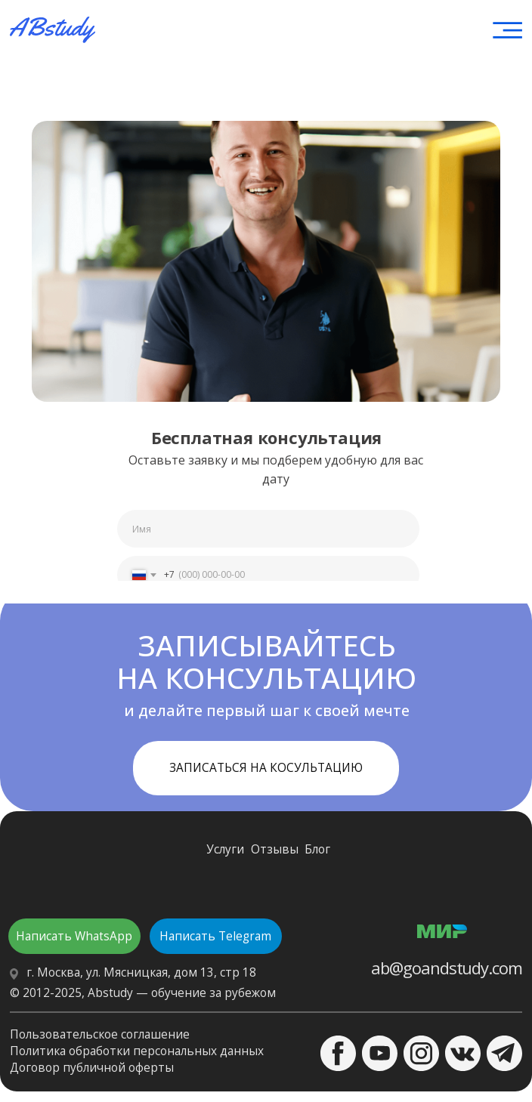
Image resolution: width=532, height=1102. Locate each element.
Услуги (225, 849)
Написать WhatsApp (74, 936)
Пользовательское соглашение (100, 1034)
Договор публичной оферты (92, 1068)
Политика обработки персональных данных (137, 1051)
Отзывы (274, 849)
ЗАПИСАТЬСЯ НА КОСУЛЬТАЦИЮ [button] (266, 768)
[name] (268, 529)
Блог (317, 849)
